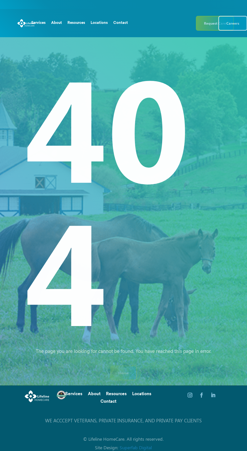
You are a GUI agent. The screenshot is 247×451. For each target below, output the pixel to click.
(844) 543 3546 (188, 23)
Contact (120, 23)
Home (123, 372)
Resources (76, 23)
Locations (99, 23)
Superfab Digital (136, 447)
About (56, 23)
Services (38, 23)
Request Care (215, 23)
